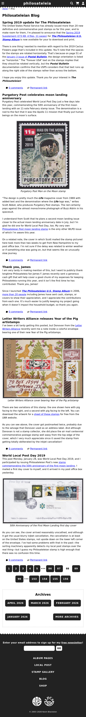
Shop (43, 685)
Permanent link (38, 87)
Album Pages (43, 658)
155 (55, 579)
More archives (67, 616)
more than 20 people (14, 294)
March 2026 (40, 603)
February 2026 (67, 603)
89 (76, 568)
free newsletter (71, 642)
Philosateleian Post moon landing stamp (25, 229)
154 (44, 579)
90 (19, 579)
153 (34, 579)
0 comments (16, 87)
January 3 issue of (27, 56)
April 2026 (15, 603)
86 (50, 568)
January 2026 (17, 616)
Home (5, 9)
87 (59, 568)
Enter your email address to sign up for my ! (43, 642)
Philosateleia (37, 3)
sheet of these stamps (46, 414)
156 (65, 579)
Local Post (43, 665)
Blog (43, 679)
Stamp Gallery (43, 672)
